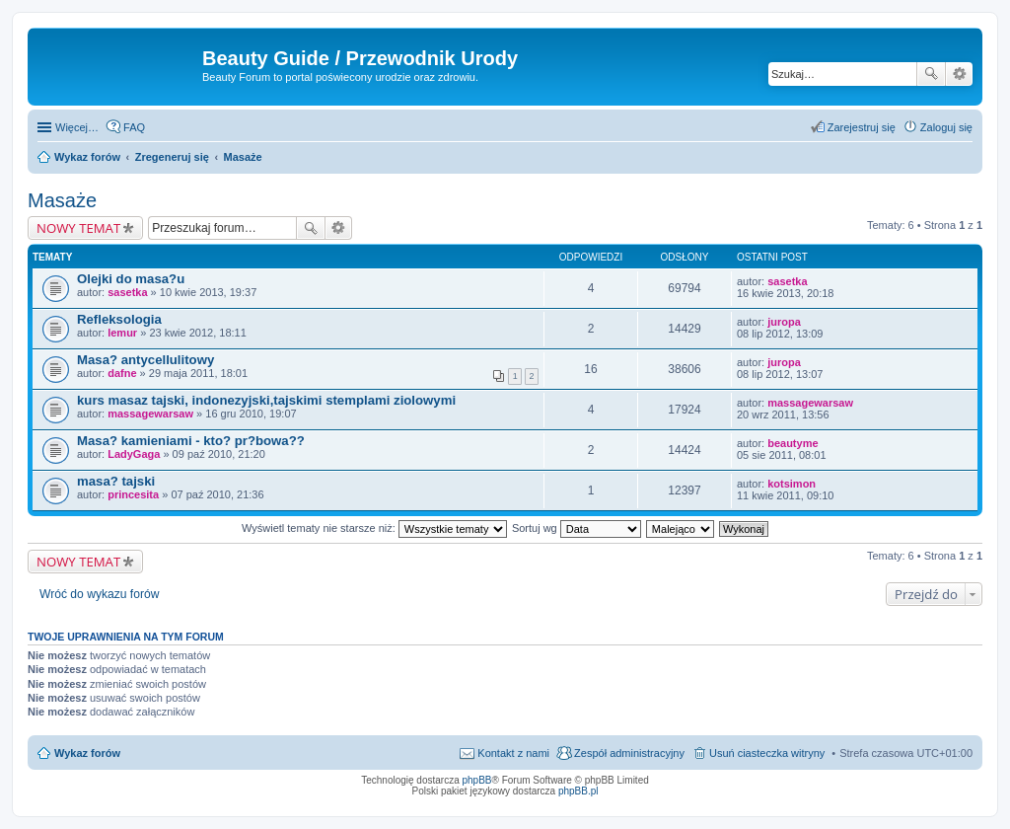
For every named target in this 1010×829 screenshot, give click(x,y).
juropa (784, 322)
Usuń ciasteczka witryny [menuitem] (767, 753)
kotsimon (791, 484)
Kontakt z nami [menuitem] (513, 753)
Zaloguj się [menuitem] (946, 127)
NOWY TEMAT (78, 228)
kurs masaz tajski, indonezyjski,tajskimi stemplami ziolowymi (266, 400)
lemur (122, 333)
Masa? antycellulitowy (145, 359)
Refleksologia (119, 319)
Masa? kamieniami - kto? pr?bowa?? (191, 440)
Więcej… (77, 127)
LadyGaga (134, 454)
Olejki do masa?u (130, 278)
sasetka (127, 292)
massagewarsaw (150, 413)
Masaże (62, 200)
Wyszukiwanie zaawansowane (959, 74)
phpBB (477, 780)
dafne (122, 373)
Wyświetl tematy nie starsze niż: (374, 528)
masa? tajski (116, 481)
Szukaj (931, 74)
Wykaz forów (87, 753)
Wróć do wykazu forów (99, 594)
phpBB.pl (578, 791)
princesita (133, 494)
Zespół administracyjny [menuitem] (629, 753)
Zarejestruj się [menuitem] (862, 127)
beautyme (792, 443)
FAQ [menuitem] (134, 127)
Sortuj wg (576, 528)
